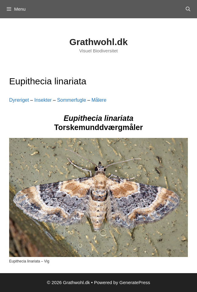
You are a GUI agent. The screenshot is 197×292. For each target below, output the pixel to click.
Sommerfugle (71, 100)
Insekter (43, 100)
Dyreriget (19, 100)
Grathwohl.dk (98, 42)
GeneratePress (134, 282)
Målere (98, 100)
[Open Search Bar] (188, 9)
